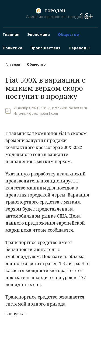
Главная (12, 64)
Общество (36, 64)
